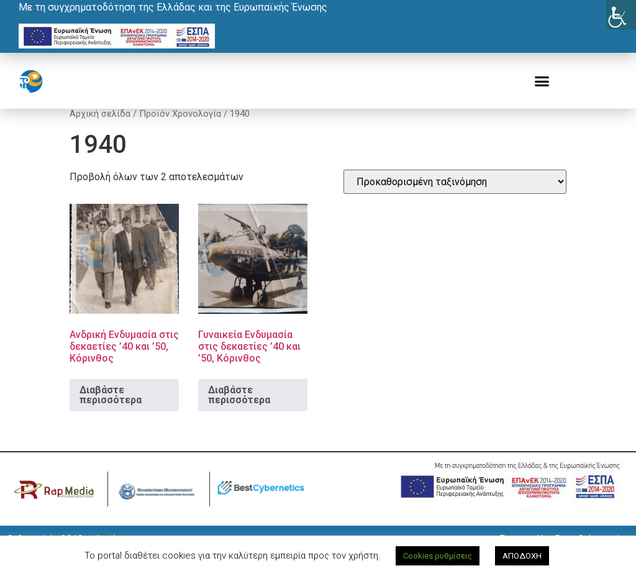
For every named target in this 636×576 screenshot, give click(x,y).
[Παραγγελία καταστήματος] (454, 196)
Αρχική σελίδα (100, 128)
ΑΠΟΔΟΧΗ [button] (522, 555)
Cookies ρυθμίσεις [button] (437, 555)
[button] (542, 81)
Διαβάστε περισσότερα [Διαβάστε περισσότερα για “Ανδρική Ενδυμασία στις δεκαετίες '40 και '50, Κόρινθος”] (111, 409)
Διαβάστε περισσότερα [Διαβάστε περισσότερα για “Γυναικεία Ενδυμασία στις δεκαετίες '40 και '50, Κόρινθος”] (239, 409)
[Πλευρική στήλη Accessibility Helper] (621, 15)
